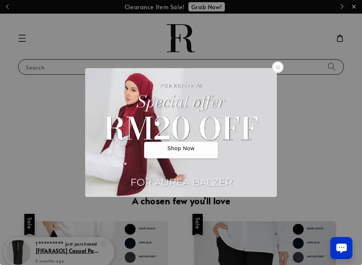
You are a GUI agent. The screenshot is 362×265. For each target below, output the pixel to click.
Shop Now (181, 148)
